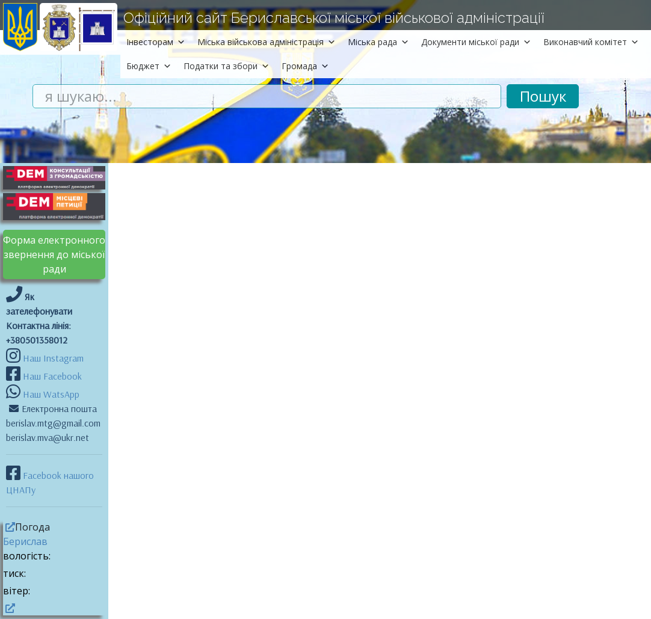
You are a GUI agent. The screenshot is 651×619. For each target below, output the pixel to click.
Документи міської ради (476, 42)
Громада (305, 66)
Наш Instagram (53, 358)
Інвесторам (155, 42)
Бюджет (148, 66)
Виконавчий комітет (591, 42)
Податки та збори (227, 66)
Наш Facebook (51, 376)
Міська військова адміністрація (266, 42)
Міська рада (378, 42)
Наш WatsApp (49, 394)
